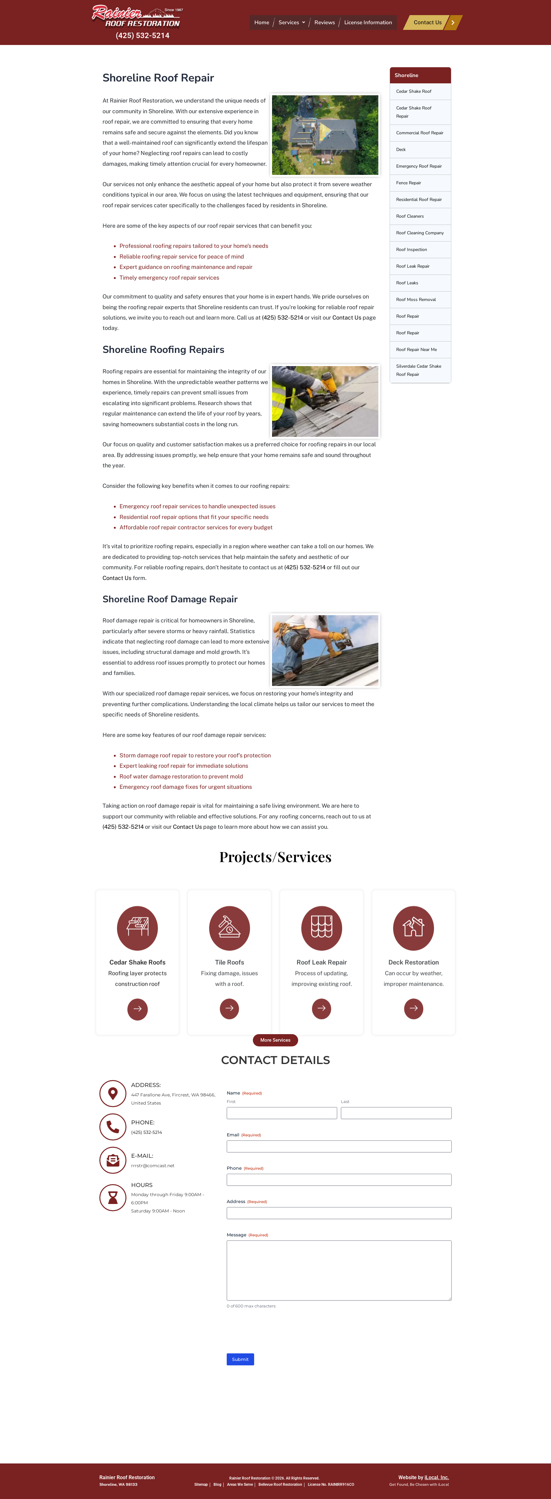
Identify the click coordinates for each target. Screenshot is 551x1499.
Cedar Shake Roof (413, 91)
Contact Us (346, 317)
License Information (368, 22)
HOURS (142, 1185)
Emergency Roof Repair (419, 166)
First (231, 1101)
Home (261, 22)
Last (345, 1101)
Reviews (324, 22)
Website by (423, 1477)
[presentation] (274, 1334)
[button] (292, 22)
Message (247, 1235)
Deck (401, 150)
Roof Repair (407, 316)
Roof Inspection (411, 250)
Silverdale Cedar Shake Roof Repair (418, 370)
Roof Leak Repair (413, 266)
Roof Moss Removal (416, 300)
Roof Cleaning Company (420, 233)
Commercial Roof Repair (419, 133)
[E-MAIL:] (112, 1160)
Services (292, 22)
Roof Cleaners (410, 216)
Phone (245, 1168)
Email (244, 1135)
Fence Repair (408, 183)
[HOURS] (112, 1197)
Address (247, 1201)
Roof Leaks (407, 283)
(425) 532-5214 (143, 35)
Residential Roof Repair (419, 200)
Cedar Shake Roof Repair (413, 112)
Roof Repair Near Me (416, 350)
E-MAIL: (142, 1155)
